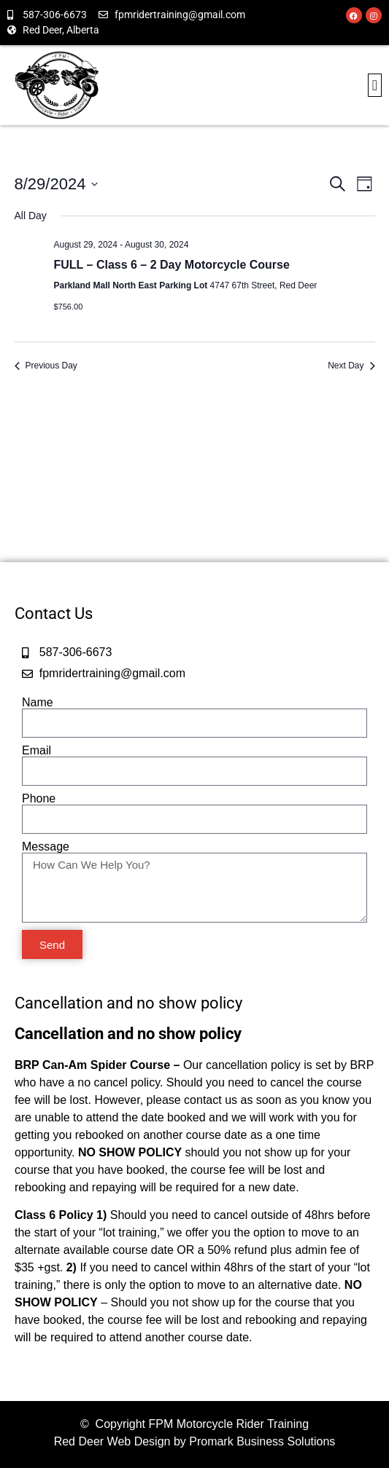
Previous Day (46, 365)
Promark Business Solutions (262, 1441)
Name (37, 703)
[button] (375, 85)
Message (45, 847)
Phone (38, 799)
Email (36, 751)
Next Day (351, 365)
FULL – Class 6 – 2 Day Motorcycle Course (172, 265)
